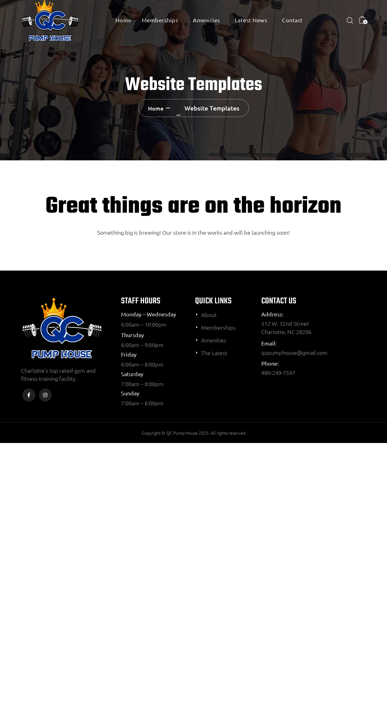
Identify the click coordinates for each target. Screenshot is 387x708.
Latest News (251, 20)
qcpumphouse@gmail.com (294, 352)
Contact (292, 20)
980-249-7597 (278, 372)
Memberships (160, 20)
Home (123, 20)
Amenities (206, 20)
